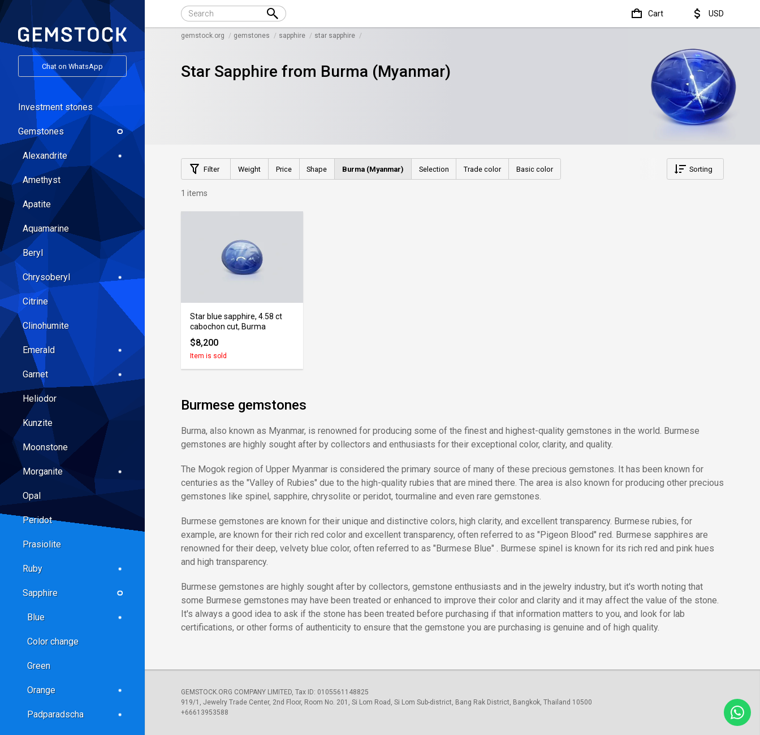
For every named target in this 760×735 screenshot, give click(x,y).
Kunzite (38, 422)
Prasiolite (42, 544)
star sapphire (334, 36)
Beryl (33, 252)
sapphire (292, 36)
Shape (316, 169)
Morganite (75, 471)
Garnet (75, 374)
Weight (249, 169)
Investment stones (55, 107)
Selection (434, 169)
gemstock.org (202, 36)
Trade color (482, 169)
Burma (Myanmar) (373, 169)
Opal (32, 495)
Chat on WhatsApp (72, 66)
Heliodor (40, 398)
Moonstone (45, 447)
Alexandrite (75, 155)
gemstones (252, 36)
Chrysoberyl (75, 277)
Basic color (534, 169)
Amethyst (42, 180)
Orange (77, 690)
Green (38, 665)
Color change (53, 641)
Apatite (37, 204)
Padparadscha (77, 714)
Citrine (35, 301)
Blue (77, 617)
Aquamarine (46, 228)
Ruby (75, 568)
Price (284, 169)
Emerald (75, 350)
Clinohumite (46, 325)
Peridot (37, 520)
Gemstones (72, 131)
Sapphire (75, 593)
